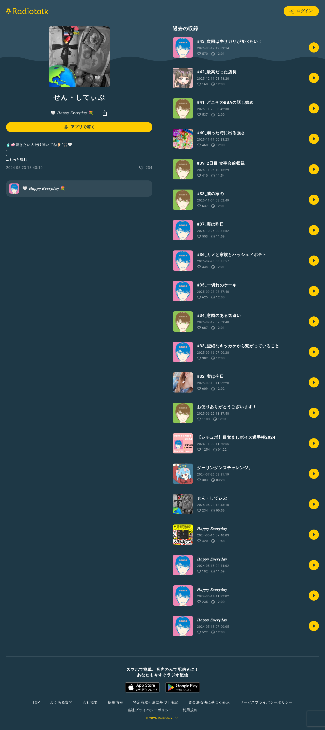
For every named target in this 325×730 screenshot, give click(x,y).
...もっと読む (16, 160)
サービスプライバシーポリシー (266, 702)
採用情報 (115, 702)
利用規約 (190, 710)
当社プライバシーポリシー (150, 710)
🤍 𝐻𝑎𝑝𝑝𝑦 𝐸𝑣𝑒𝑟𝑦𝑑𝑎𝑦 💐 (72, 112)
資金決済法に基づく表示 (209, 702)
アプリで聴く (79, 127)
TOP (36, 702)
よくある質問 (61, 702)
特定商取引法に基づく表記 (155, 702)
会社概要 (90, 702)
